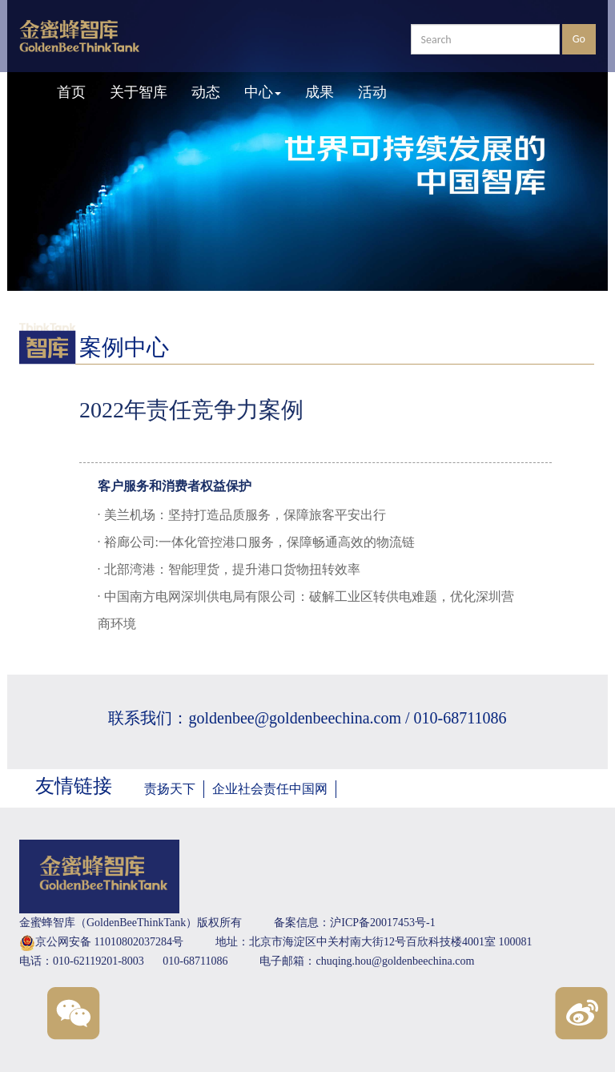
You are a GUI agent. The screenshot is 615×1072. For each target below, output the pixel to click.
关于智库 (138, 92)
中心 (262, 92)
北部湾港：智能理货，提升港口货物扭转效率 (230, 569)
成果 (319, 92)
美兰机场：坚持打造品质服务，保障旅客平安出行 (243, 515)
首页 (71, 92)
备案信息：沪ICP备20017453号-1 (354, 923)
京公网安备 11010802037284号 (101, 943)
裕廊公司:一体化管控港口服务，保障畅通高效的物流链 (258, 542)
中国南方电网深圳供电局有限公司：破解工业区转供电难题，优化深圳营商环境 (306, 610)
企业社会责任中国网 (270, 789)
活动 (372, 92)
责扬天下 (169, 789)
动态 (205, 92)
